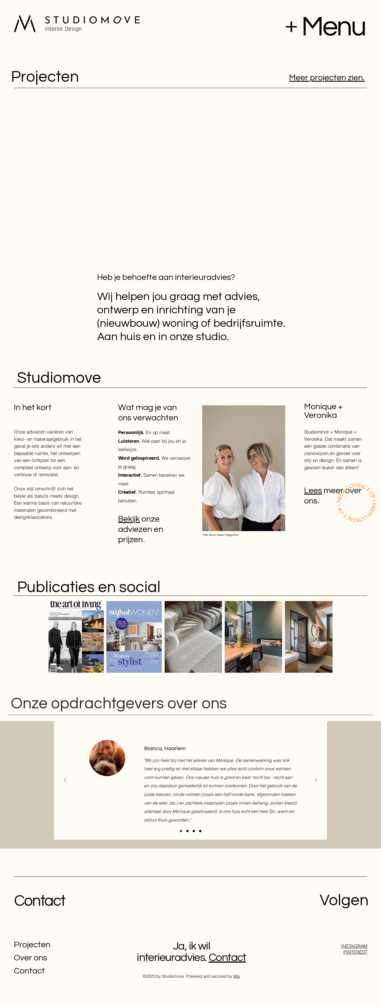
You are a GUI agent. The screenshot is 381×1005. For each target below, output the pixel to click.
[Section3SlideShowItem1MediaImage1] (181, 831)
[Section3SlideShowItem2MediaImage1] (194, 831)
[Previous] (65, 780)
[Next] (316, 780)
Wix (236, 976)
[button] (291, 26)
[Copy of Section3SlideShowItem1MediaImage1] (200, 831)
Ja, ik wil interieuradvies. (173, 951)
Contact (39, 901)
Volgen (344, 900)
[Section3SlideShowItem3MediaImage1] (187, 831)
